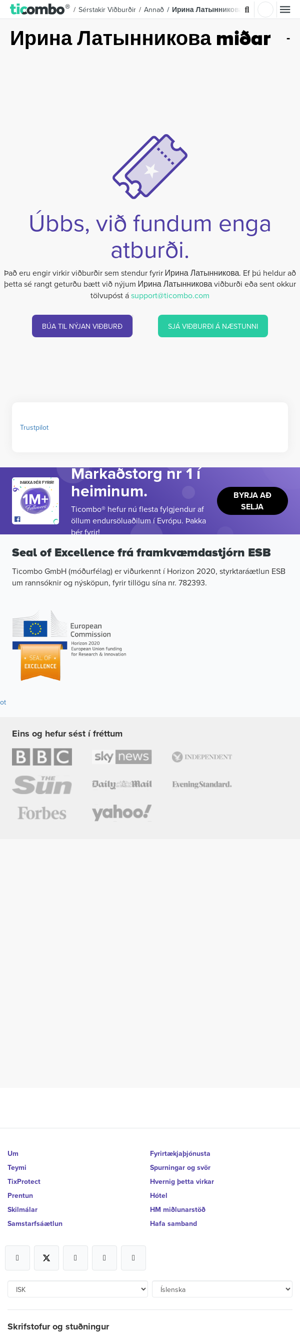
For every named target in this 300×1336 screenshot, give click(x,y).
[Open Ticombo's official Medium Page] (104, 1257)
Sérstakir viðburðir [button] (107, 10)
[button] (40, 10)
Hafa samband (173, 1223)
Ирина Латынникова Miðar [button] (217, 10)
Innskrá (266, 10)
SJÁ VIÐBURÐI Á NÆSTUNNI (213, 326)
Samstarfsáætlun (35, 1223)
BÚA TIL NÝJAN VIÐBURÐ (82, 326)
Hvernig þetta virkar (182, 1181)
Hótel (159, 1195)
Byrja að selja (253, 500)
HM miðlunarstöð (178, 1209)
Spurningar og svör (180, 1167)
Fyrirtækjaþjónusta (180, 1153)
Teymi (17, 1167)
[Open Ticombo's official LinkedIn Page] (133, 1257)
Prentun (20, 1195)
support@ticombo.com (170, 295)
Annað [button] (154, 10)
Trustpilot (34, 427)
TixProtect (24, 1181)
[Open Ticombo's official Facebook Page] (36, 519)
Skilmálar (23, 1209)
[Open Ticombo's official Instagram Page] (75, 1257)
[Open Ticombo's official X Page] (46, 1257)
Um (13, 1153)
